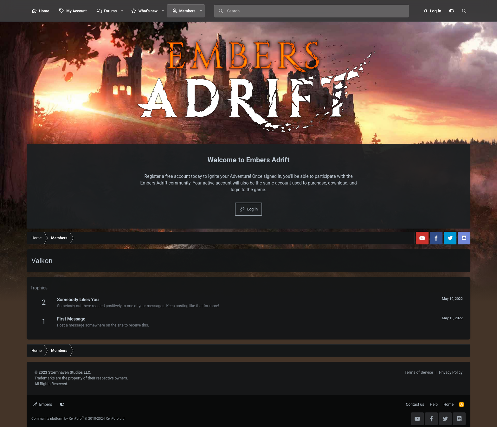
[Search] (318, 11)
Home (44, 11)
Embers (42, 404)
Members (187, 11)
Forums (110, 11)
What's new (148, 11)
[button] (122, 10)
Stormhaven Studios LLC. (69, 372)
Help (434, 404)
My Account (76, 11)
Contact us (415, 404)
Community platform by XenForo (78, 419)
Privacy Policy (450, 372)
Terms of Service (418, 372)
